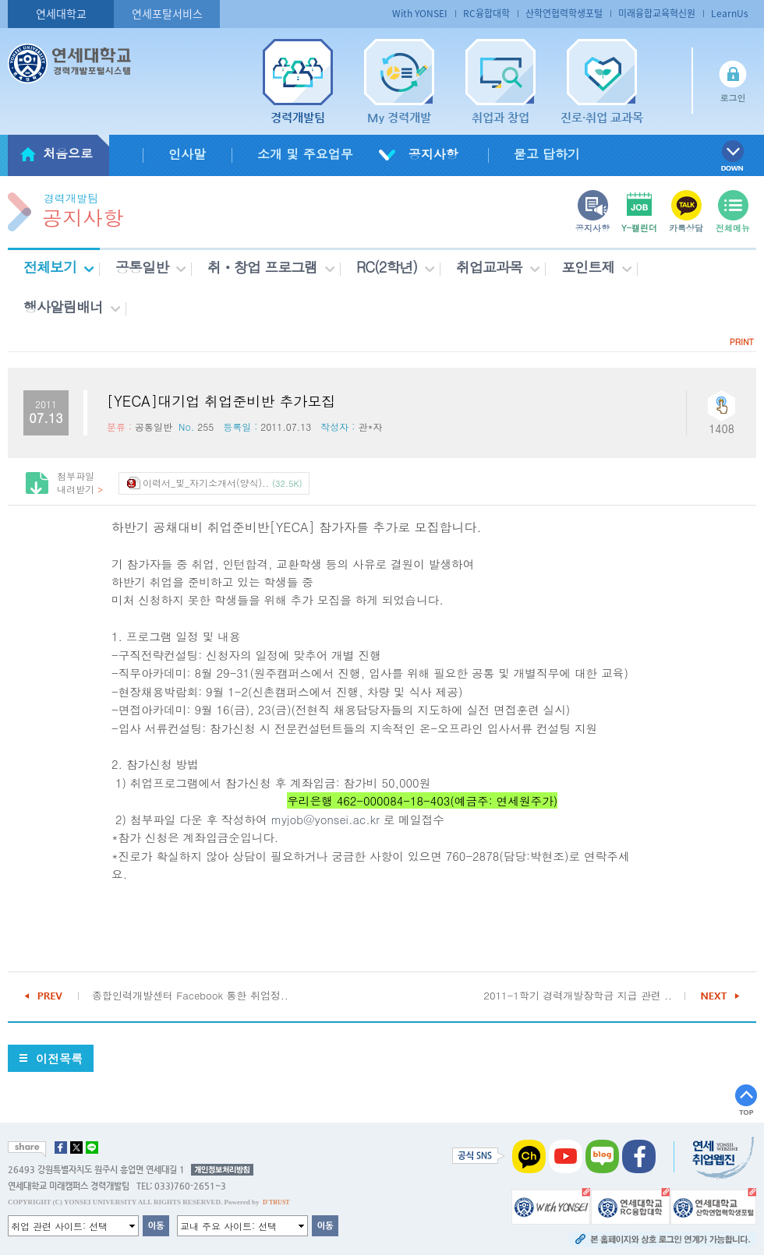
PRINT (742, 341)
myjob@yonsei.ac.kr (325, 819)
